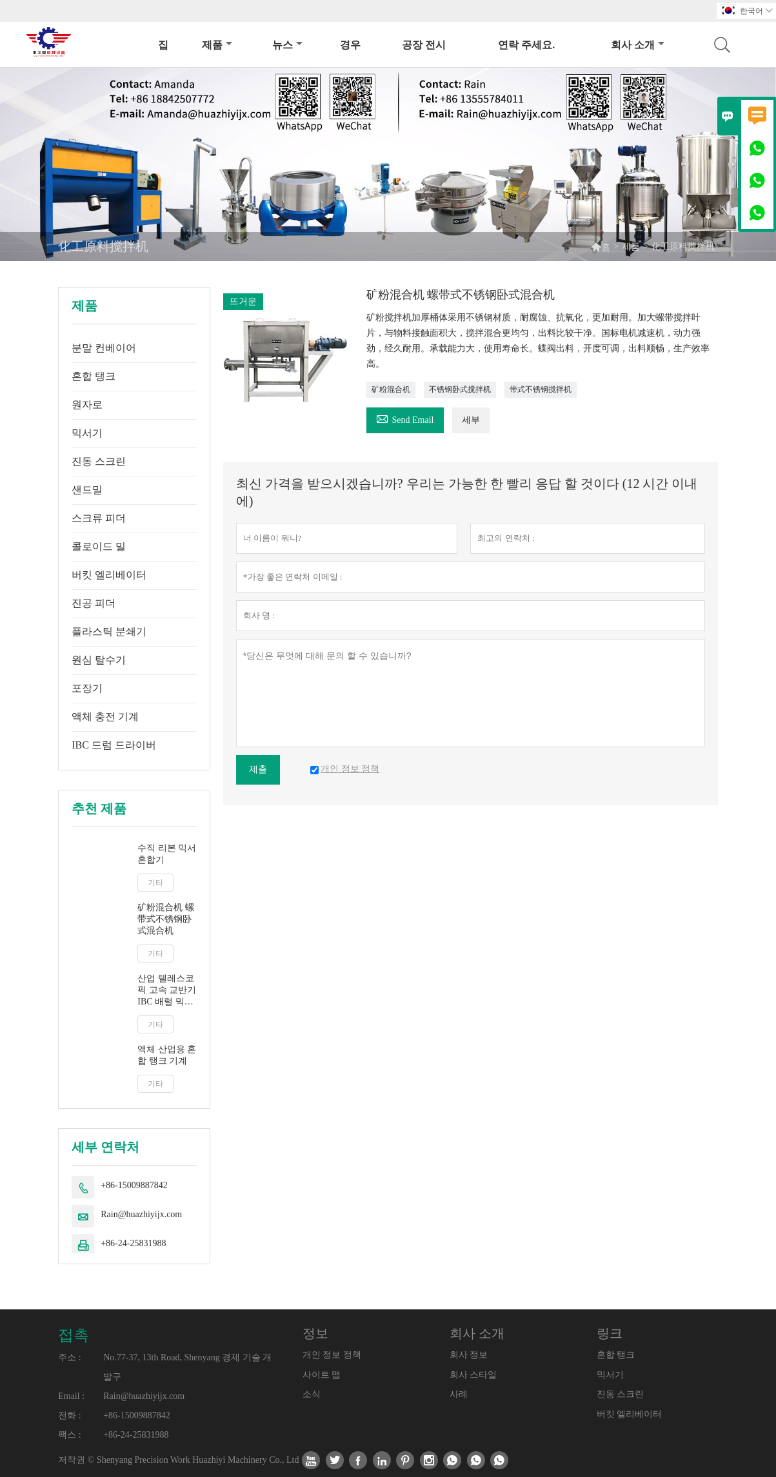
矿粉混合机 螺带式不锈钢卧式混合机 (165, 919)
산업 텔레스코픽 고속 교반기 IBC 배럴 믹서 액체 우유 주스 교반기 (166, 990)
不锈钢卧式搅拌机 (460, 389)
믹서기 (87, 432)
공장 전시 (424, 44)
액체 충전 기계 (105, 716)
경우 (350, 44)
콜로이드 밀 (99, 546)
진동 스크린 (99, 461)
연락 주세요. (526, 44)
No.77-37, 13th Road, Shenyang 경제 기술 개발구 (187, 1367)
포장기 (87, 688)
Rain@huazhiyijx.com (141, 1214)
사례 (459, 1394)
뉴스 (287, 44)
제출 (258, 769)
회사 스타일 (473, 1375)
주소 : (69, 1357)
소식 (312, 1394)
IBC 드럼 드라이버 (114, 744)
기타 (155, 882)
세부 (471, 420)
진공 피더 (93, 603)
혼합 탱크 (93, 376)
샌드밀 (87, 489)
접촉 (73, 1335)
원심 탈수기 (99, 659)
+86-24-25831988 (133, 1243)
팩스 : (69, 1435)
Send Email (405, 418)
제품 (217, 44)
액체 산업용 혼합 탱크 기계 (166, 1055)
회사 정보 (469, 1355)
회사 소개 (637, 44)
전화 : (69, 1415)
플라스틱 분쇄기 (109, 631)
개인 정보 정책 (332, 1355)
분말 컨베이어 (104, 347)
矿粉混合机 (391, 389)
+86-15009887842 (134, 1185)
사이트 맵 (322, 1375)
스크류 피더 (99, 518)
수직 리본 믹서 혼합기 (166, 854)
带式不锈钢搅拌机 (541, 389)
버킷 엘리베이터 (109, 574)
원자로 (87, 404)
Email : (71, 1396)
